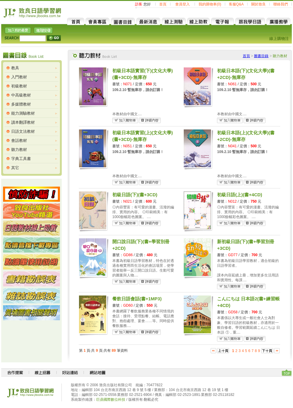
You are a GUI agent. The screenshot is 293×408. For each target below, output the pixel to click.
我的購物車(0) (210, 4)
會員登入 (182, 4)
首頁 (162, 4)
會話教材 (19, 140)
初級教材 (19, 86)
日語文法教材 (23, 131)
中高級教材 (21, 95)
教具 (15, 68)
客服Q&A (236, 4)
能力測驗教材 (23, 113)
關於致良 (258, 4)
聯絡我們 (280, 4)
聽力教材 (19, 149)
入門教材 (19, 77)
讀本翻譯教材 (23, 122)
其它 (15, 167)
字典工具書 (21, 158)
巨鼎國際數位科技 (110, 399)
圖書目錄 (261, 56)
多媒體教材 (21, 104)
